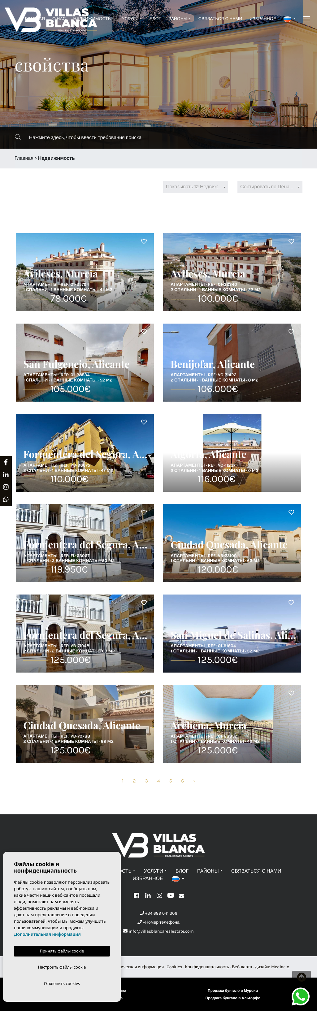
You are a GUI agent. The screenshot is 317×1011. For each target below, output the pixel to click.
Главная (35, 18)
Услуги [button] (130, 18)
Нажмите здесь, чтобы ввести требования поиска (78, 137)
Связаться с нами (220, 18)
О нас (59, 18)
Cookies (174, 967)
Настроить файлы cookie (62, 966)
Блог (155, 18)
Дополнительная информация (47, 933)
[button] (289, 18)
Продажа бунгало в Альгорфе (232, 998)
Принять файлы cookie (62, 949)
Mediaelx (280, 967)
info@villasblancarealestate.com (158, 931)
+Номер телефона (158, 922)
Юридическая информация (136, 967)
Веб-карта (242, 967)
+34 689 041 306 (158, 913)
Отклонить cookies (62, 983)
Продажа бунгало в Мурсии (233, 991)
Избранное (263, 18)
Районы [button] (177, 18)
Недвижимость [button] (92, 18)
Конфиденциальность (207, 967)
